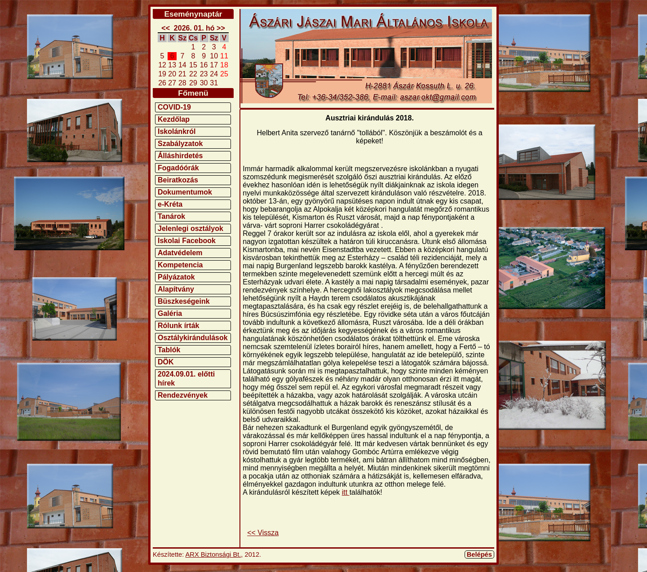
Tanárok (171, 216)
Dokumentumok (185, 192)
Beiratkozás (178, 180)
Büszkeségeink (184, 301)
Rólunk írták (178, 325)
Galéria (170, 313)
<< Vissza (263, 533)
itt (346, 492)
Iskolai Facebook (187, 240)
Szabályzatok (180, 143)
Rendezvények (183, 395)
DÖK (166, 362)
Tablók (169, 350)
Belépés (479, 554)
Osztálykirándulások (193, 337)
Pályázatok (176, 277)
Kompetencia (180, 265)
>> (221, 28)
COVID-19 (174, 107)
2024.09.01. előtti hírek (186, 378)
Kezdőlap (174, 119)
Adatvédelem (180, 253)
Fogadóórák (178, 168)
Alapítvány (176, 289)
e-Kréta (170, 204)
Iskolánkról (176, 131)
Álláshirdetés (180, 156)
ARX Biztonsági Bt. (213, 554)
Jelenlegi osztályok (190, 228)
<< (165, 28)
